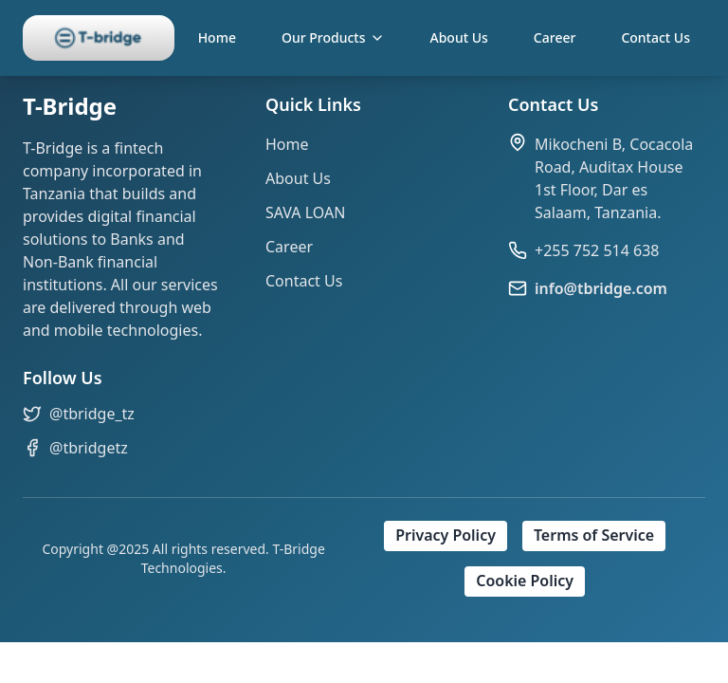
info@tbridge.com (601, 288)
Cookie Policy (524, 581)
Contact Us (655, 37)
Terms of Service (594, 536)
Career (555, 37)
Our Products (333, 37)
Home (217, 37)
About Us (459, 37)
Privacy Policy (445, 536)
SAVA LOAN (305, 212)
